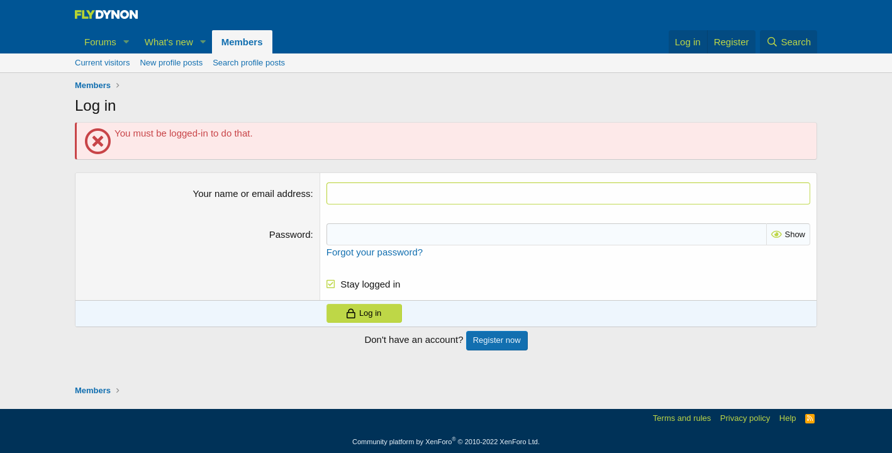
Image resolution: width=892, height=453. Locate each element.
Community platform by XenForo (446, 441)
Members (242, 41)
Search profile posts (249, 62)
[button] (126, 41)
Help (787, 418)
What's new (169, 41)
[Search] (788, 41)
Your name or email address (252, 193)
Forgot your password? (374, 252)
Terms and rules (682, 418)
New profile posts (171, 62)
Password (290, 234)
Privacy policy (745, 418)
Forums (100, 41)
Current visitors (102, 62)
